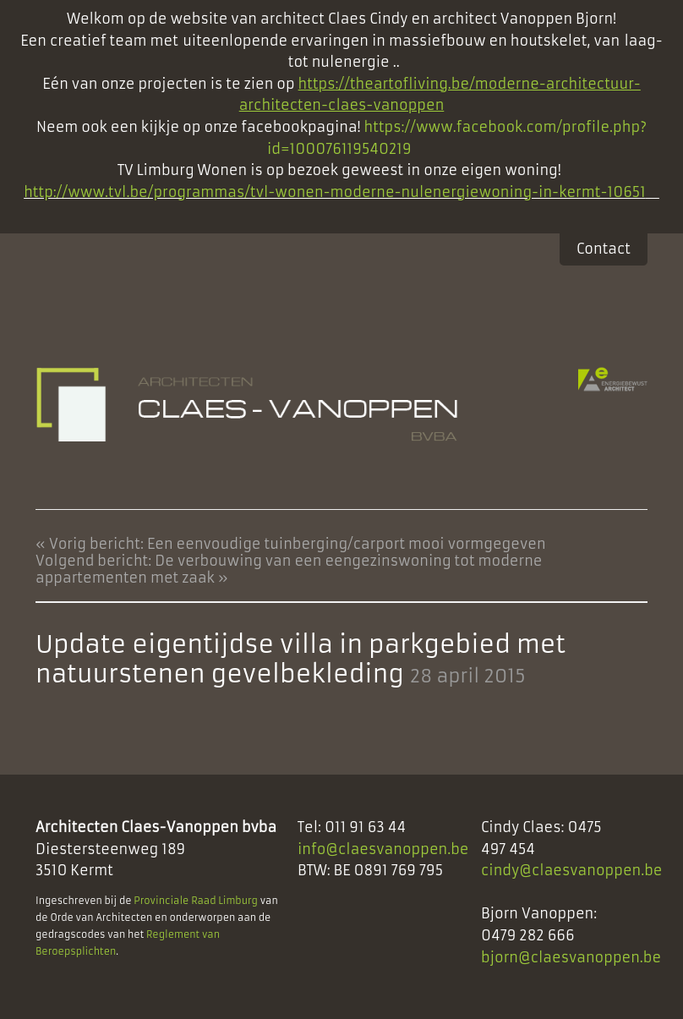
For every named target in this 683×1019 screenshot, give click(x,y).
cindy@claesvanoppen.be (572, 870)
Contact (603, 248)
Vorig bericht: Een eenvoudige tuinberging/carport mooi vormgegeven (297, 543)
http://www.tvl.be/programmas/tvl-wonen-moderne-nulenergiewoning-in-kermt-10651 (335, 192)
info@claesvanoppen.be (383, 849)
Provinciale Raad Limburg (196, 901)
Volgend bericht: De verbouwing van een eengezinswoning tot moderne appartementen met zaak (289, 569)
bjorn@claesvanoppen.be (571, 957)
